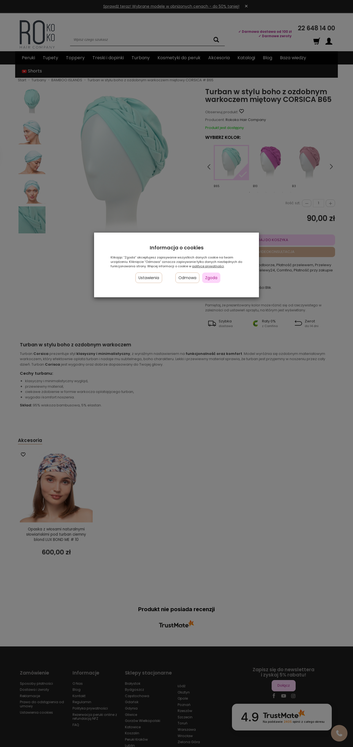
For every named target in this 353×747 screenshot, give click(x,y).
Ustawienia (148, 278)
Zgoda (211, 278)
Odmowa (187, 278)
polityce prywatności (208, 266)
